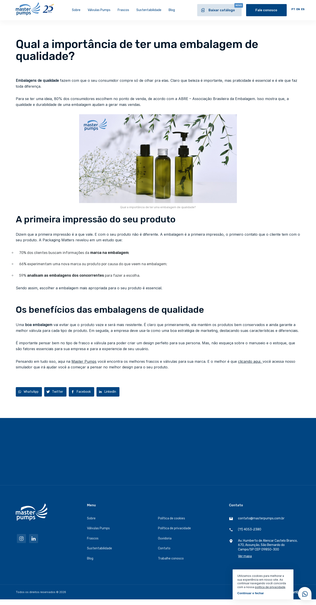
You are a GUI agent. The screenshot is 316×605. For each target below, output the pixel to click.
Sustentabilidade (148, 10)
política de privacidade (270, 587)
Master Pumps (83, 361)
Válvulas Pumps (99, 10)
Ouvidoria (165, 538)
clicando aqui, (250, 361)
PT (293, 9)
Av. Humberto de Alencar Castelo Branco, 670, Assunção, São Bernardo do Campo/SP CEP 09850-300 (264, 548)
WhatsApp (31, 392)
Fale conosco (266, 10)
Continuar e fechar (250, 593)
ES (303, 9)
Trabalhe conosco (171, 558)
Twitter (57, 392)
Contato (164, 548)
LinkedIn (110, 392)
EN (298, 9)
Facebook (84, 392)
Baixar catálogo (221, 8)
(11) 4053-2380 (245, 529)
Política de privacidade (174, 528)
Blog (172, 10)
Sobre (76, 10)
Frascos (123, 10)
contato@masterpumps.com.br (256, 518)
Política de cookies (171, 518)
